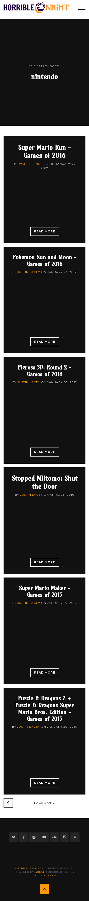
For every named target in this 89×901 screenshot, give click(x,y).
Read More (44, 231)
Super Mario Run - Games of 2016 (44, 151)
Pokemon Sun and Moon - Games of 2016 (44, 261)
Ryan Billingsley (33, 164)
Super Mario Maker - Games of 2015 (44, 591)
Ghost (39, 871)
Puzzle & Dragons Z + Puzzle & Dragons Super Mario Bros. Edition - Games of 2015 (44, 708)
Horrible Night (29, 868)
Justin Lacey (28, 272)
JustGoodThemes (44, 875)
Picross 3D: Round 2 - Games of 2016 (44, 371)
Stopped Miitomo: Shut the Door (44, 482)
